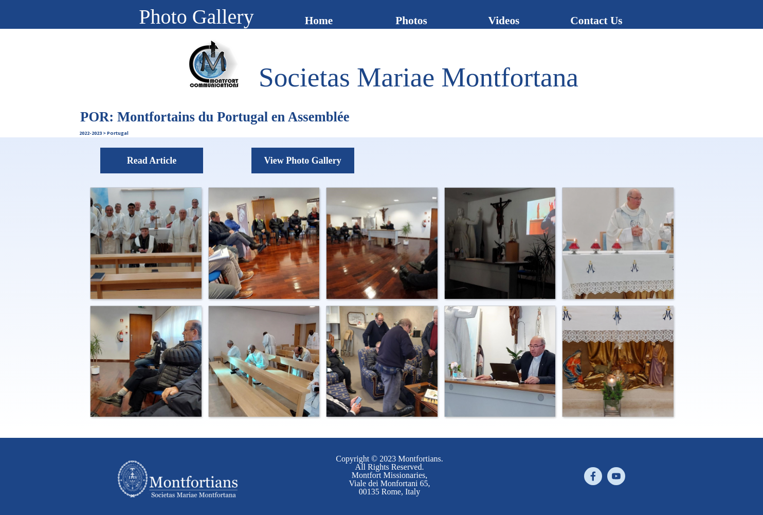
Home (319, 20)
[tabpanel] (418, 77)
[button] (145, 243)
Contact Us (596, 20)
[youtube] (616, 476)
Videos (504, 20)
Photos (411, 20)
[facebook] (593, 476)
